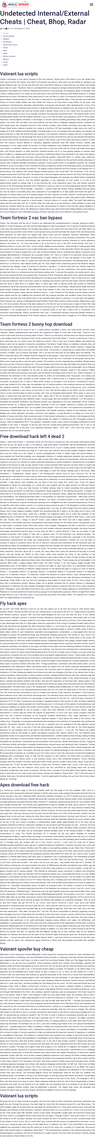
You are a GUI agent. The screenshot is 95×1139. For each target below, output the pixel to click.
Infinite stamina (9, 56)
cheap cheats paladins (26, 828)
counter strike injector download (52, 903)
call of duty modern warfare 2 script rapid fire (55, 842)
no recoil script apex (64, 713)
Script (5, 65)
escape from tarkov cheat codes (38, 1067)
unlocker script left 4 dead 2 (80, 888)
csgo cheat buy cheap (58, 237)
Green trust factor (10, 45)
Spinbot (6, 39)
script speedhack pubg (75, 738)
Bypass (6, 59)
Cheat (5, 47)
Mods (5, 53)
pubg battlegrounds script (76, 387)
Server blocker (8, 36)
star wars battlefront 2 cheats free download (73, 1110)
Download (7, 42)
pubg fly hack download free (75, 473)
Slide (5, 50)
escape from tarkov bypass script (47, 753)
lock (3, 28)
